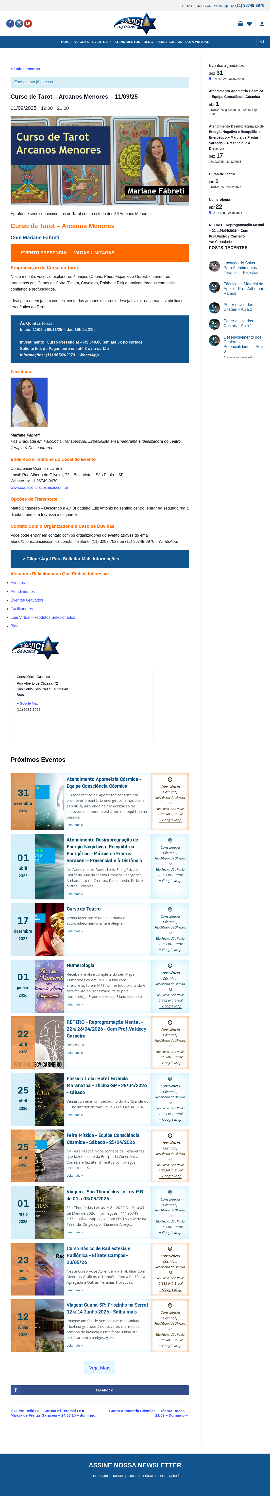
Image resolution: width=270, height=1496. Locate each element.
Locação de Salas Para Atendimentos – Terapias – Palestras (242, 267)
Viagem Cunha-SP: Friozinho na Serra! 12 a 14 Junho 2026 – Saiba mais (107, 1308)
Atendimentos (127, 42)
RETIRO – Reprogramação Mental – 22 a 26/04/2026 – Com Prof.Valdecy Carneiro (106, 1029)
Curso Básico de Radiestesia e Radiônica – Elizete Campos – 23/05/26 (98, 1255)
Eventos (101, 41)
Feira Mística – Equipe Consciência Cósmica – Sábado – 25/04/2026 (103, 1138)
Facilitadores (22, 609)
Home (66, 42)
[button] (240, 23)
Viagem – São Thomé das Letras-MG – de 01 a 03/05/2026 (106, 1195)
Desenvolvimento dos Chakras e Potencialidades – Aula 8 (244, 344)
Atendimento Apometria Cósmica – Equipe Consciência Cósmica (104, 782)
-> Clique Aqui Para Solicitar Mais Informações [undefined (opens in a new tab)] (70, 558)
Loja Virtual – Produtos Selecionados (43, 617)
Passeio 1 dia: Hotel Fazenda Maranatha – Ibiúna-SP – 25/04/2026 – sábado (107, 1085)
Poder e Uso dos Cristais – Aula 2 (238, 307)
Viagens (81, 42)
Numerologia (80, 965)
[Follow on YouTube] (28, 23)
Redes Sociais (169, 42)
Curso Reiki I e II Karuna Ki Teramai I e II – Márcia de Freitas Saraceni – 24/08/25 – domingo (53, 1413)
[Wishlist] (249, 23)
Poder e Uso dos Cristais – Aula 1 (238, 323)
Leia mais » (75, 825)
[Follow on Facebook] (10, 23)
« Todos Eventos (25, 69)
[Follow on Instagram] (19, 23)
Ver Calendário (220, 242)
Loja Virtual (197, 42)
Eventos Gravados (27, 600)
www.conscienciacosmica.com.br (39, 487)
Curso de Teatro (84, 908)
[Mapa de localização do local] (114, 705)
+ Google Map (27, 703)
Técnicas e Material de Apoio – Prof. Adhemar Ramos (243, 288)
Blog (148, 42)
